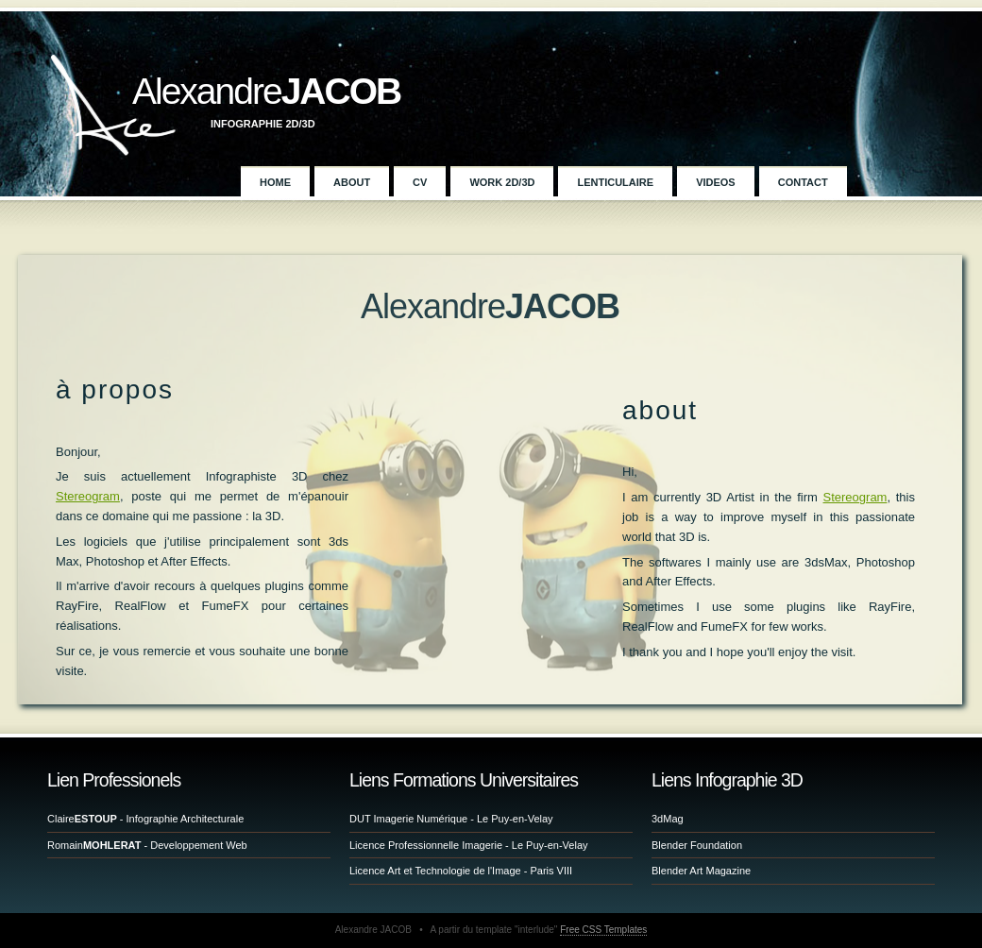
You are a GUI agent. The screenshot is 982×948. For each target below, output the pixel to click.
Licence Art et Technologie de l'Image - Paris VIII (460, 870)
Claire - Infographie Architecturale (145, 818)
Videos (716, 182)
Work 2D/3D (501, 182)
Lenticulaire (615, 182)
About (351, 182)
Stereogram (88, 496)
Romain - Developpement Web (147, 845)
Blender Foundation (697, 845)
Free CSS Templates (603, 929)
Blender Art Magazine (701, 870)
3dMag (668, 818)
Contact (803, 182)
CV (420, 182)
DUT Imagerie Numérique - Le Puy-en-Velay (451, 818)
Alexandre (266, 91)
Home (275, 182)
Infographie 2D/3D (263, 123)
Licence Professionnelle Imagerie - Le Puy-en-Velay (468, 845)
